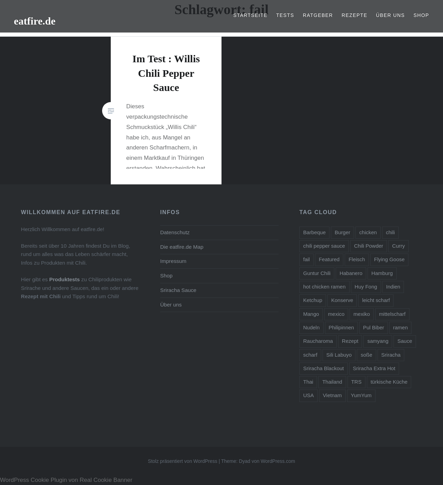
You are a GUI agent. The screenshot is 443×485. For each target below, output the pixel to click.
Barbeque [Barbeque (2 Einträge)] (314, 232)
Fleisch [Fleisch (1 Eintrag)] (357, 259)
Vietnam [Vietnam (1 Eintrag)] (332, 395)
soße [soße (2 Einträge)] (366, 355)
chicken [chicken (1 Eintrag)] (368, 232)
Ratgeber (318, 15)
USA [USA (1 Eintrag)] (308, 395)
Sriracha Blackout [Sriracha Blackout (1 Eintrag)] (323, 368)
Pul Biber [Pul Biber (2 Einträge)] (373, 327)
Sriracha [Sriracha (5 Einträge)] (391, 355)
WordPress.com (278, 461)
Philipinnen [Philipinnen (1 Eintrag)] (341, 327)
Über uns (390, 15)
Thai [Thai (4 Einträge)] (308, 382)
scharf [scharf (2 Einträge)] (310, 355)
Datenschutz (175, 232)
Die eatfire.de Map (182, 247)
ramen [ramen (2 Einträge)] (400, 327)
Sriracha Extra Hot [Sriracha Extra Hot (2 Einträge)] (374, 368)
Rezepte (354, 15)
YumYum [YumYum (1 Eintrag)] (361, 395)
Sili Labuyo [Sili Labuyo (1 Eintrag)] (339, 355)
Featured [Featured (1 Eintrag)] (329, 259)
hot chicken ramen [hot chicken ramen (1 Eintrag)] (324, 287)
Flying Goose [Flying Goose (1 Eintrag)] (389, 259)
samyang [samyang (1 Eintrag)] (377, 341)
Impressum (173, 261)
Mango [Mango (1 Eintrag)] (311, 314)
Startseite (250, 15)
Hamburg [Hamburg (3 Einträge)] (382, 273)
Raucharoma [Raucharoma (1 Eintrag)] (318, 341)
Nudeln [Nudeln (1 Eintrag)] (311, 327)
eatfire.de (34, 21)
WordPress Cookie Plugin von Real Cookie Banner (66, 480)
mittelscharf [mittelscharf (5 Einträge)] (392, 314)
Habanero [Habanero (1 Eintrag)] (351, 273)
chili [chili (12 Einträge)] (390, 232)
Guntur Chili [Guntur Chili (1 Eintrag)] (317, 273)
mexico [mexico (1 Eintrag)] (336, 314)
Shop (421, 15)
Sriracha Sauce (178, 290)
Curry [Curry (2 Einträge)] (398, 246)
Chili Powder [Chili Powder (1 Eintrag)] (368, 246)
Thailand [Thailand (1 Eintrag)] (332, 382)
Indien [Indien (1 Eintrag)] (393, 287)
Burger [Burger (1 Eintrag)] (342, 232)
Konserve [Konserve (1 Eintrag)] (342, 300)
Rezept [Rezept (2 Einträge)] (350, 341)
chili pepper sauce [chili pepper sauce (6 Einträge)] (324, 246)
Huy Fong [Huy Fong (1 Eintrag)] (366, 287)
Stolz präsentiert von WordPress (182, 461)
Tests (285, 15)
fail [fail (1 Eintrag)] (306, 259)
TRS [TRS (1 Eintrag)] (356, 382)
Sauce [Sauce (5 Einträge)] (404, 341)
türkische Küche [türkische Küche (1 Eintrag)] (389, 382)
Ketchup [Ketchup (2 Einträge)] (312, 300)
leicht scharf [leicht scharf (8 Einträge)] (376, 300)
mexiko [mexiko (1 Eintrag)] (361, 314)
